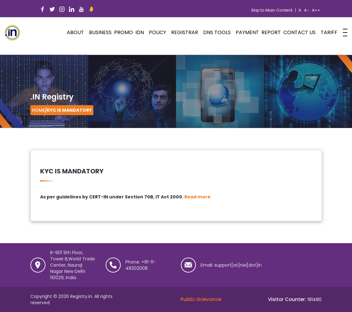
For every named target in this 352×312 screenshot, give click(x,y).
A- (306, 10)
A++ (316, 10)
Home (38, 110)
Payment (247, 32)
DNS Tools (217, 32)
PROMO (123, 32)
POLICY (157, 32)
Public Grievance (201, 299)
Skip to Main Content (271, 10)
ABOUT (75, 32)
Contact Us (299, 32)
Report (271, 32)
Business (100, 32)
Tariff (329, 32)
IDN (139, 32)
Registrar (184, 32)
